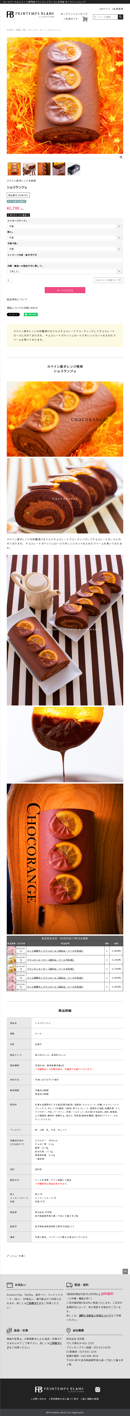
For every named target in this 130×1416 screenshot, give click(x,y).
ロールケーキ (35, 29)
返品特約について (17, 299)
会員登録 (118, 8)
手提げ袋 (13, 243)
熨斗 (10, 231)
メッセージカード (17, 220)
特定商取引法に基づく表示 (64, 1398)
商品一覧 (21, 29)
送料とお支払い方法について (95, 1315)
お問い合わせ (40, 1398)
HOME (10, 29)
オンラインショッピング (74, 14)
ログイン (106, 8)
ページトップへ (125, 1271)
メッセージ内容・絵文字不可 (22, 254)
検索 (120, 17)
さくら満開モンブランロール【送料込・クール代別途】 (55, 950)
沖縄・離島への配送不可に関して (25, 265)
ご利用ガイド (70, 18)
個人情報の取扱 (90, 1398)
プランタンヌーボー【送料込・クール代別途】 (51, 968)
